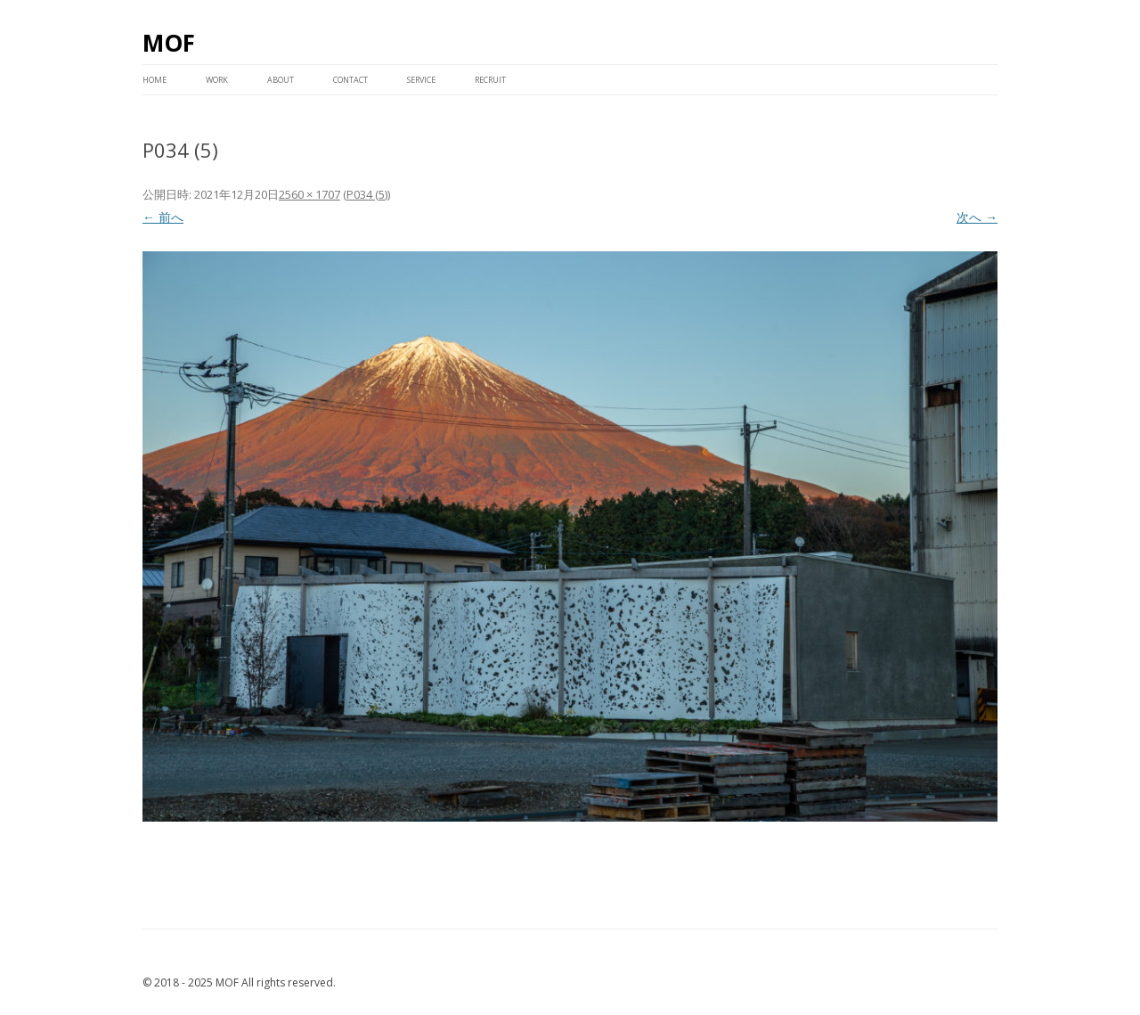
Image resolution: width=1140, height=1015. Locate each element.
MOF (168, 43)
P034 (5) (366, 194)
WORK (217, 80)
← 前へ (162, 217)
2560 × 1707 (309, 194)
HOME (154, 80)
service (421, 80)
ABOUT (280, 80)
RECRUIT (490, 80)
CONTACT (350, 80)
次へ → (977, 217)
